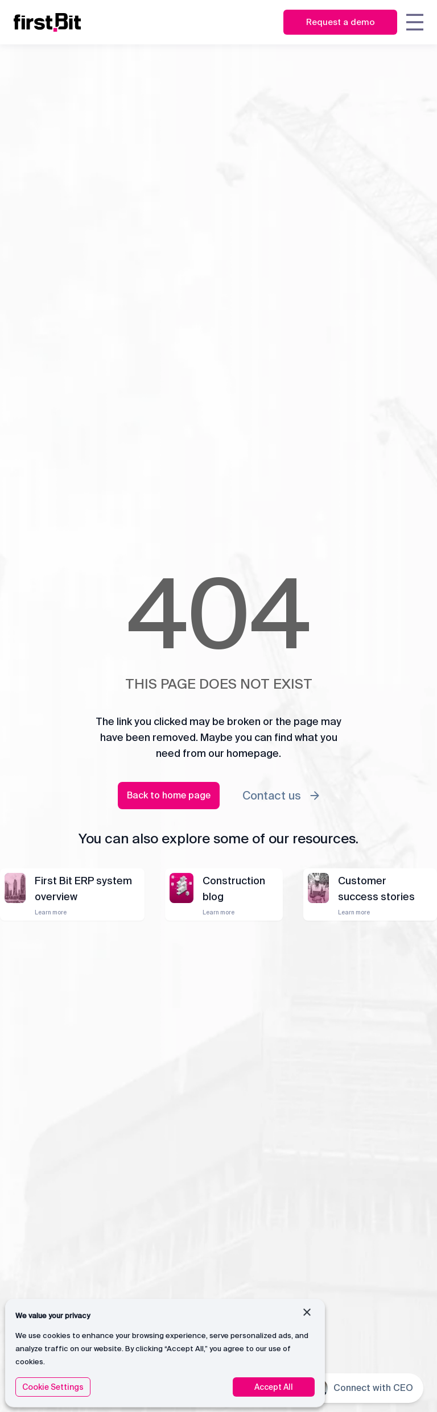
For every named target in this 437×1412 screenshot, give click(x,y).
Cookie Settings (53, 1387)
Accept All (273, 1387)
